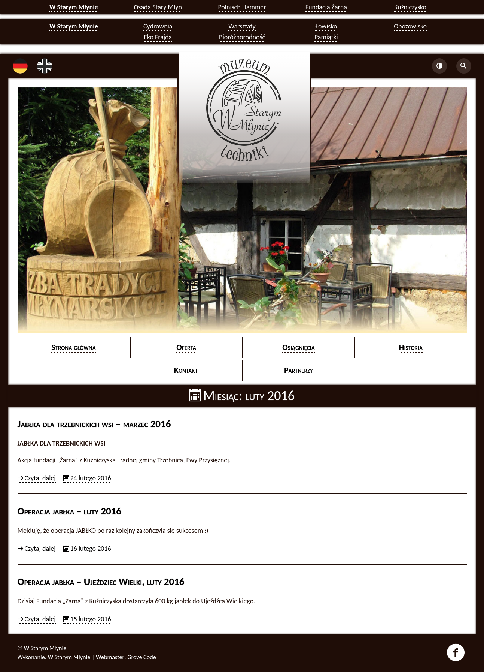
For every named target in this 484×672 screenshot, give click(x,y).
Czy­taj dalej (40, 478)
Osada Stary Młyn (158, 7)
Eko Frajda (158, 37)
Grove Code (141, 657)
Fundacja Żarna (326, 7)
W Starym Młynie (73, 7)
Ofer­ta (186, 347)
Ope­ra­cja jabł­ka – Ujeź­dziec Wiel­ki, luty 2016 (101, 581)
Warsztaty (241, 26)
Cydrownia (157, 26)
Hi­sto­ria (411, 347)
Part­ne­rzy (298, 370)
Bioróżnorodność (242, 37)
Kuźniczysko (410, 7)
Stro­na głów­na (73, 347)
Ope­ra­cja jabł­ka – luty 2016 (69, 511)
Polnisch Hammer (242, 7)
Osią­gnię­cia (298, 347)
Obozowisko (410, 26)
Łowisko (326, 26)
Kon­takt (186, 370)
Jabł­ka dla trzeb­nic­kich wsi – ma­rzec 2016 (94, 423)
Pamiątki (326, 37)
